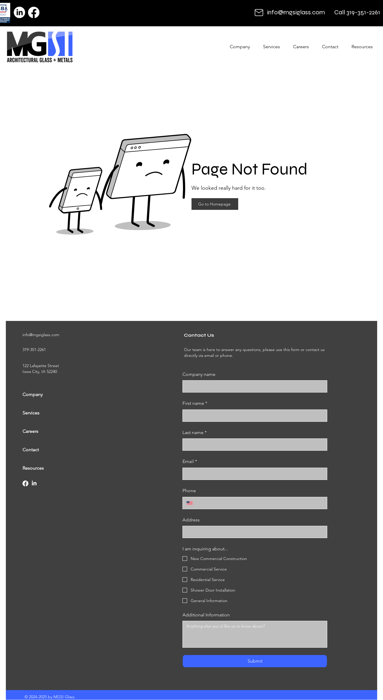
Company (32, 394)
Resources (33, 468)
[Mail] (259, 12)
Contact (30, 449)
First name (194, 403)
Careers (30, 431)
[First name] (253, 415)
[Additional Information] (255, 634)
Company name (198, 374)
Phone (189, 490)
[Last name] (253, 444)
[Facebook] (33, 12)
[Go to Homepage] (215, 204)
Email (189, 461)
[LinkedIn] (19, 12)
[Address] (253, 532)
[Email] (253, 474)
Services (30, 413)
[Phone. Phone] (260, 503)
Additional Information (206, 615)
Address (191, 520)
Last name (194, 432)
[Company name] (253, 386)
